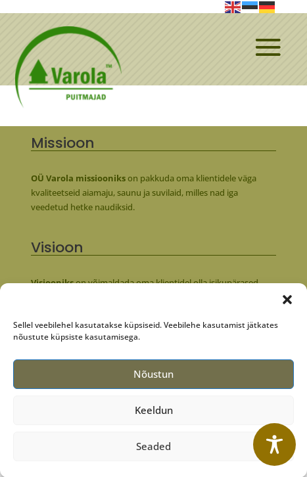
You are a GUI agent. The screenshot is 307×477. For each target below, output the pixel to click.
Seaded (153, 450)
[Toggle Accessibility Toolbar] (274, 444)
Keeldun (154, 414)
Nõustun (153, 378)
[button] (287, 303)
